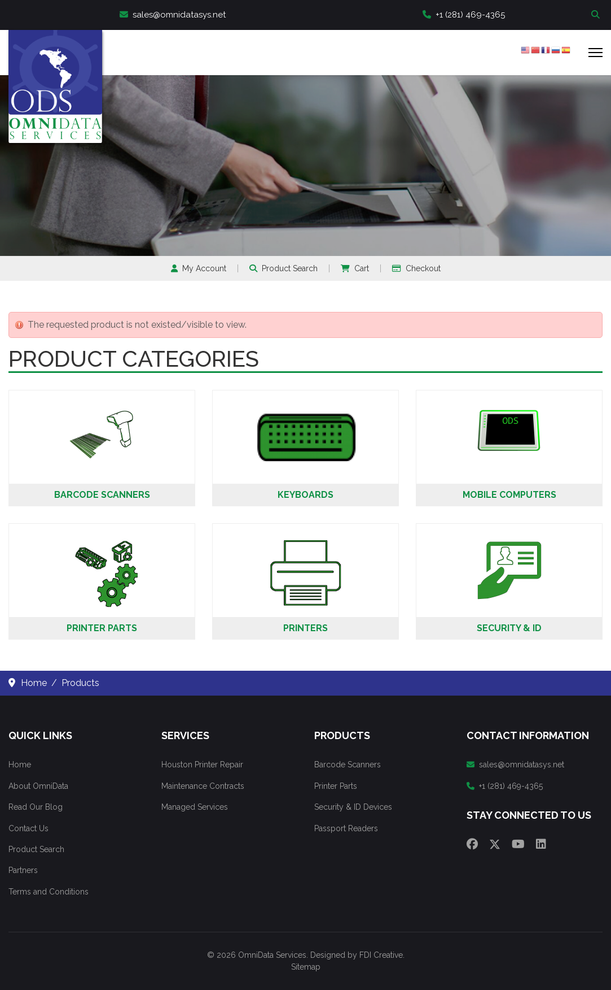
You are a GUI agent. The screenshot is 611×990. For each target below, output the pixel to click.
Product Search (283, 268)
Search (597, 15)
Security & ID (509, 628)
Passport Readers (346, 828)
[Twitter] (494, 844)
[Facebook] (472, 844)
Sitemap (305, 966)
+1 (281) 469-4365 (464, 15)
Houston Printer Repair (202, 764)
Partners (23, 870)
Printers (305, 628)
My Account (198, 268)
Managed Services (194, 806)
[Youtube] (518, 844)
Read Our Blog (35, 806)
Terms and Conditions (48, 891)
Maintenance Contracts (202, 786)
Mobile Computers (509, 494)
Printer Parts (102, 628)
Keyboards (305, 494)
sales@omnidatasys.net (173, 15)
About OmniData (38, 786)
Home (19, 764)
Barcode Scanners (102, 494)
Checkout (416, 268)
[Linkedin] (541, 844)
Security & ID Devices (353, 806)
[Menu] (595, 52)
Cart (355, 268)
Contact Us (28, 828)
